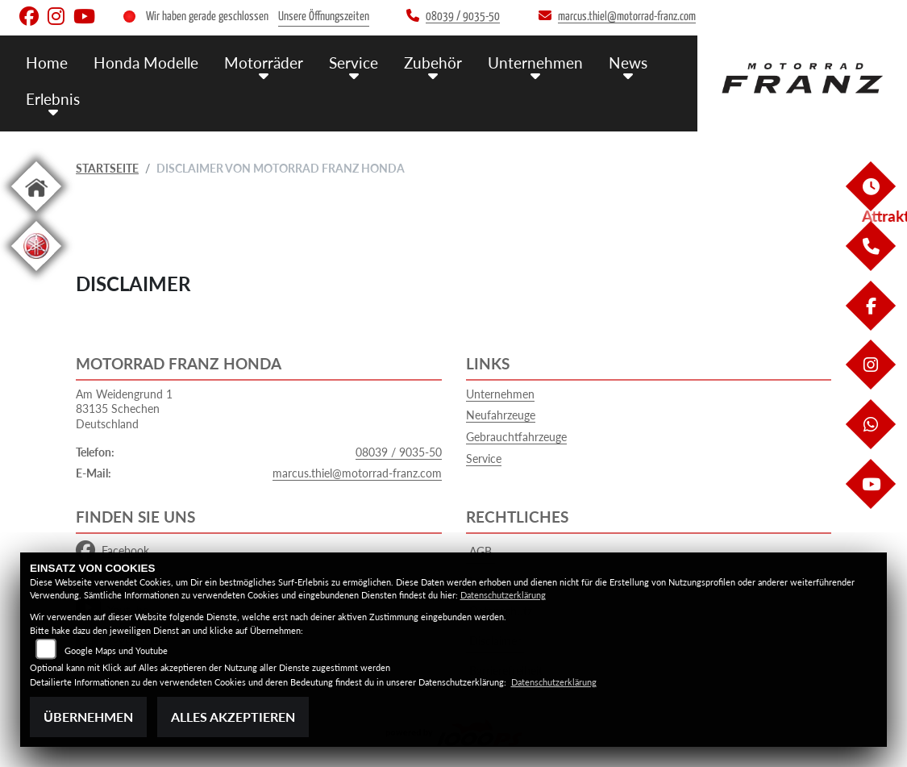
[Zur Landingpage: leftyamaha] (36, 273)
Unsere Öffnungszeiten (323, 16)
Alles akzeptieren (233, 716)
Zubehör (433, 62)
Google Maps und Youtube (116, 650)
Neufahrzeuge (500, 415)
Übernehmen (88, 716)
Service (353, 62)
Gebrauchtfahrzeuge (516, 437)
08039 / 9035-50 (399, 452)
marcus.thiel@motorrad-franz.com (357, 473)
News (628, 62)
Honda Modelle (146, 62)
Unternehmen (535, 62)
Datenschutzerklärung (503, 595)
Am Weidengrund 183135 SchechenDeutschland (124, 409)
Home (47, 62)
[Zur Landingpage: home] (36, 214)
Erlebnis (53, 99)
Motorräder (263, 62)
